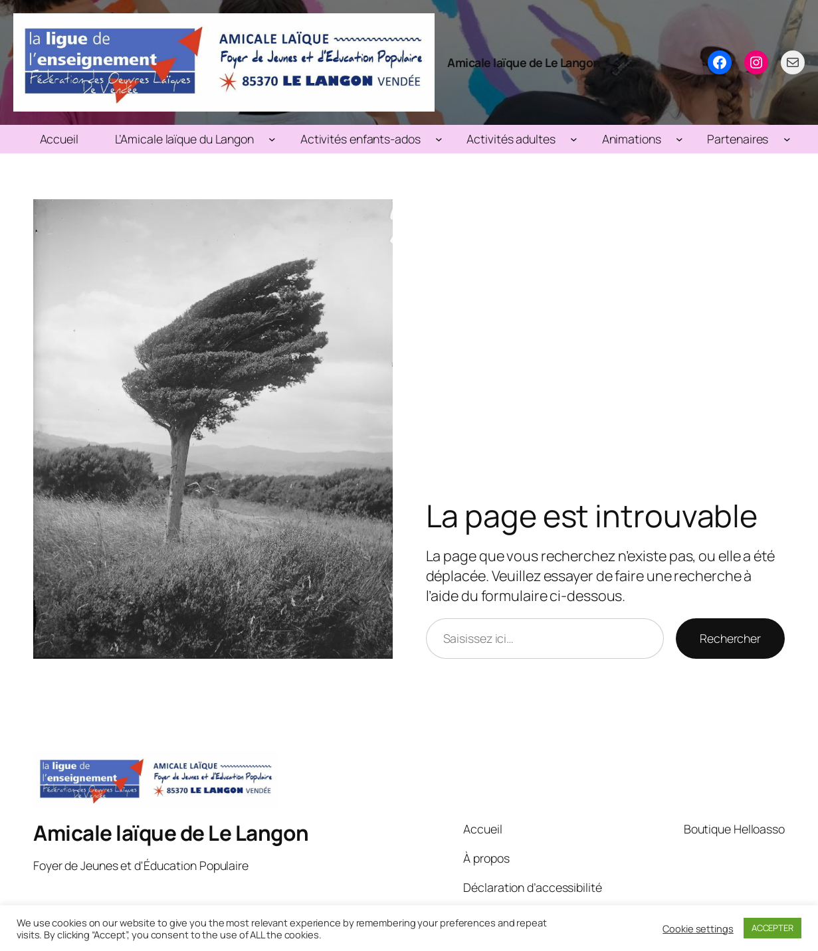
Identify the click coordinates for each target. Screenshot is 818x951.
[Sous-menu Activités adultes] (573, 139)
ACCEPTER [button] (772, 928)
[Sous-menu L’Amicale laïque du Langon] (272, 139)
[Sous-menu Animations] (679, 139)
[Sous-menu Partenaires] (787, 139)
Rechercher (730, 638)
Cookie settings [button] (698, 928)
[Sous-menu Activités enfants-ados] (439, 139)
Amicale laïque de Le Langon (523, 62)
